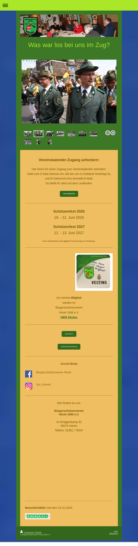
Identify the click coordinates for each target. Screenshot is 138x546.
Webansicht (113, 533)
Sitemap (38, 532)
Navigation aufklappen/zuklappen (69, 5)
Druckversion (27, 532)
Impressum (69, 334)
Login (116, 531)
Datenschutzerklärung (69, 347)
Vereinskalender (69, 194)
